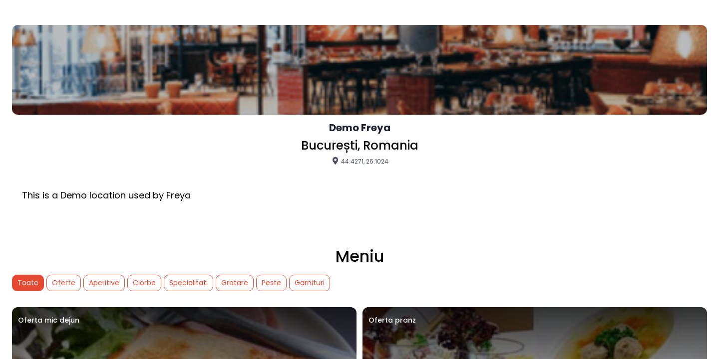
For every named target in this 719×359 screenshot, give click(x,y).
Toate (27, 283)
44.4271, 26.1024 (360, 161)
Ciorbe (144, 283)
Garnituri (310, 283)
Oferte (63, 283)
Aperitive (104, 283)
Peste (271, 283)
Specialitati (188, 283)
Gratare (234, 283)
